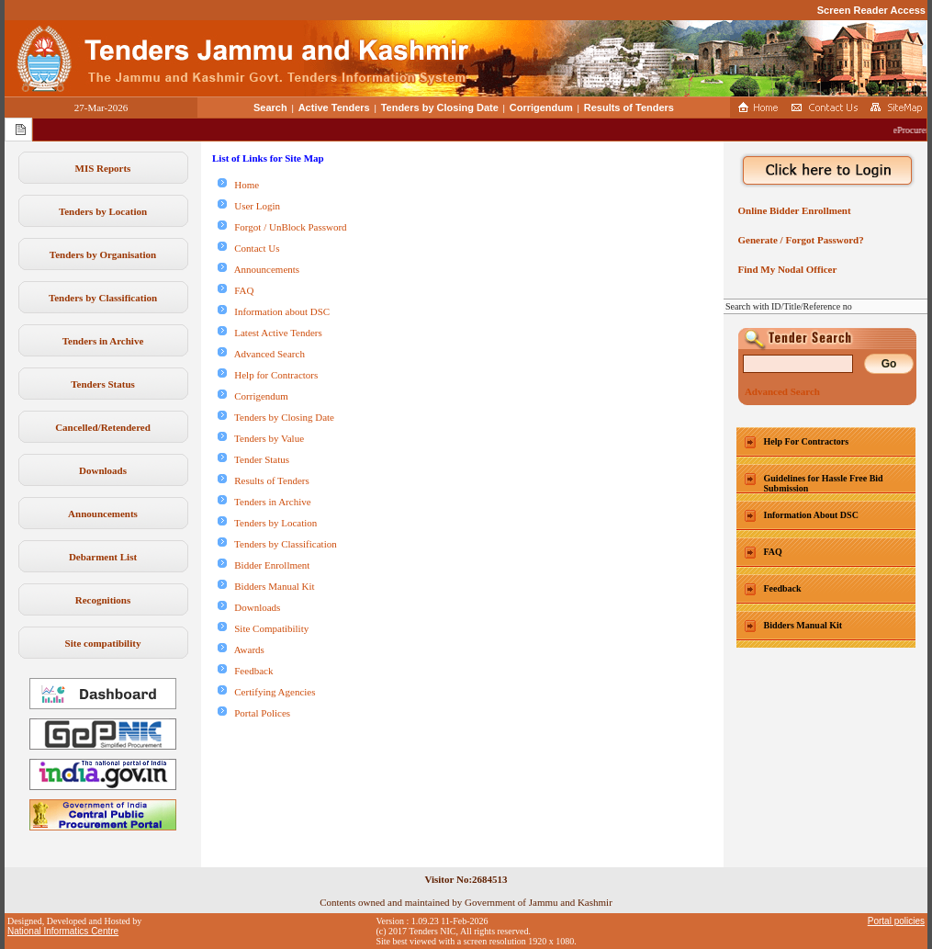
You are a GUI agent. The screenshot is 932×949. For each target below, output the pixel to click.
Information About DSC (811, 515)
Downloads (103, 470)
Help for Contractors (268, 374)
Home (238, 184)
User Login (249, 205)
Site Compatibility (263, 628)
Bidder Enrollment (263, 565)
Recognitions (103, 599)
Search (270, 107)
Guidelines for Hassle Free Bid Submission (823, 483)
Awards (241, 649)
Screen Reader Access (871, 10)
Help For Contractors (806, 441)
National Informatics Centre (62, 931)
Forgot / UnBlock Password (282, 226)
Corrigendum (541, 107)
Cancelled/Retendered (103, 427)
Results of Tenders (629, 107)
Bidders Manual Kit (266, 586)
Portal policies (896, 921)
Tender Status (253, 459)
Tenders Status (103, 384)
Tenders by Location (103, 211)
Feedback (245, 670)
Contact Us (248, 248)
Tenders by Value (261, 438)
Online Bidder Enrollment (792, 210)
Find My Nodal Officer (785, 269)
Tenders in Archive (103, 340)
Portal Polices (254, 712)
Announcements (103, 513)
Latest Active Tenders (270, 332)
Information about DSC (274, 311)
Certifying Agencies (267, 691)
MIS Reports (103, 168)
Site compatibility (103, 643)
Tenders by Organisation (103, 254)
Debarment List (103, 556)
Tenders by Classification (103, 297)
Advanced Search (261, 353)
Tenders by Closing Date (440, 107)
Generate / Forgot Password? (798, 239)
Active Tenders (334, 107)
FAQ (235, 290)
